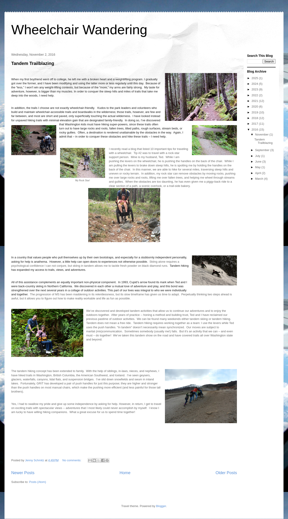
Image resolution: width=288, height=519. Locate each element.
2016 (255, 129)
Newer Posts (22, 473)
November (262, 134)
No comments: (72, 460)
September (262, 150)
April (258, 173)
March (259, 178)
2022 (255, 95)
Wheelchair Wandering (79, 29)
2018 (255, 118)
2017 (255, 123)
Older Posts (226, 473)
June (258, 161)
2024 (255, 83)
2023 (255, 89)
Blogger (161, 506)
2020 (255, 106)
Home (124, 473)
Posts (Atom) (37, 482)
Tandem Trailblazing (32, 63)
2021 (255, 101)
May (258, 167)
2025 (255, 78)
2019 (255, 112)
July (258, 156)
